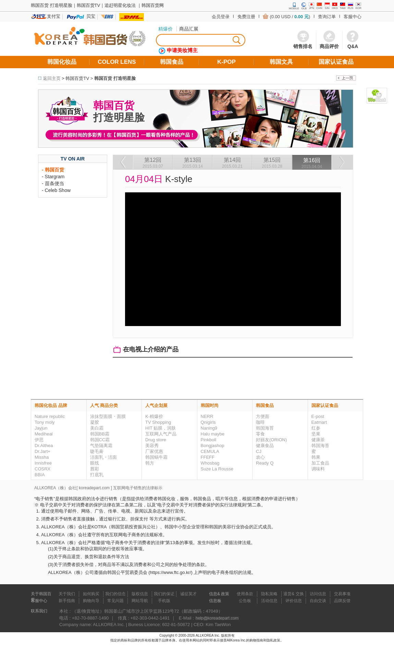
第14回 (232, 163)
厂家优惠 (154, 451)
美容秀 (152, 445)
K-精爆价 (154, 416)
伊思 (39, 439)
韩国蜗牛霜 (156, 457)
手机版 (164, 600)
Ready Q (264, 463)
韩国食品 (265, 405)
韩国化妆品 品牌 (51, 405)
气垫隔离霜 (101, 445)
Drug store (155, 439)
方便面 (262, 416)
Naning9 (209, 428)
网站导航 (140, 600)
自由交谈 (318, 600)
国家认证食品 (324, 405)
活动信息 (269, 600)
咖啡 (260, 422)
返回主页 (52, 78)
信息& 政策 (219, 593)
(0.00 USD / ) (290, 16)
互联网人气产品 (160, 433)
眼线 (94, 463)
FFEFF (207, 457)
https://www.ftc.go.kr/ (170, 572)
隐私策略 (269, 593)
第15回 (272, 163)
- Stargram (53, 176)
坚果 (315, 433)
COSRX (42, 468)
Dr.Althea (44, 445)
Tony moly (45, 422)
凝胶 (94, 422)
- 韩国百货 (53, 169)
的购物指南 (254, 640)
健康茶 (318, 439)
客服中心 (352, 16)
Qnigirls (208, 422)
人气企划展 (156, 405)
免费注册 (246, 16)
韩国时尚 (210, 405)
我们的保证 (164, 593)
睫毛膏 (96, 451)
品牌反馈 (342, 600)
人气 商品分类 (104, 405)
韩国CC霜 (100, 439)
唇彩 (94, 468)
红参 (315, 428)
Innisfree (43, 463)
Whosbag (210, 463)
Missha (42, 457)
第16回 (311, 163)
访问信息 (318, 593)
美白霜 (96, 428)
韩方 (149, 463)
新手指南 (67, 600)
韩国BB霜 (99, 433)
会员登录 (221, 16)
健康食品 (265, 445)
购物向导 (91, 600)
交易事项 (342, 593)
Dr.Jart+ (42, 451)
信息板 (215, 600)
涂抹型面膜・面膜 (108, 416)
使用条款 (245, 593)
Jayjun (41, 428)
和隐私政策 (271, 640)
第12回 (152, 163)
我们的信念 (115, 593)
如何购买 (91, 593)
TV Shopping (158, 422)
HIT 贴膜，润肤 (160, 428)
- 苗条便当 (53, 183)
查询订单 (327, 16)
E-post (317, 416)
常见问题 (115, 600)
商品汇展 (188, 29)
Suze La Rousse (217, 468)
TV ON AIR (73, 158)
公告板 (245, 600)
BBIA (40, 474)
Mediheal (44, 433)
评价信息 (293, 600)
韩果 (315, 457)
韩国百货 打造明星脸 (115, 78)
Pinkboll (209, 439)
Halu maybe (212, 433)
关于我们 (67, 593)
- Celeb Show (56, 190)
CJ (258, 451)
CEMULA (210, 451)
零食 (260, 433)
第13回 (192, 163)
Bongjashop (212, 445)
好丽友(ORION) (271, 439)
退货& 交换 (293, 593)
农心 (260, 457)
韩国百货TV (77, 78)
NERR (207, 416)
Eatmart (319, 422)
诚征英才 (188, 593)
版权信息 (140, 593)
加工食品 (320, 463)
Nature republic (50, 416)
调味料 (318, 468)
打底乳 (96, 474)
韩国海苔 (265, 428)
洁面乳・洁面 (103, 457)
